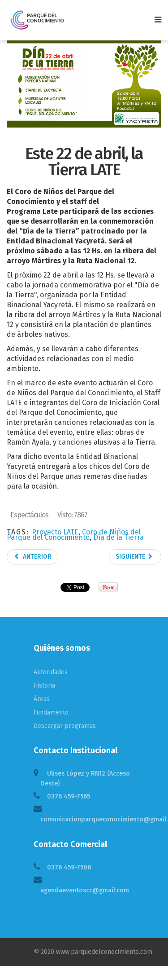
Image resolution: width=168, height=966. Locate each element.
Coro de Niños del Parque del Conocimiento (74, 535)
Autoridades (51, 672)
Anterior (32, 556)
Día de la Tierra (118, 537)
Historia (44, 685)
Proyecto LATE (55, 532)
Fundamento (51, 712)
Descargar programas (65, 726)
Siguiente (134, 556)
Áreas (42, 699)
